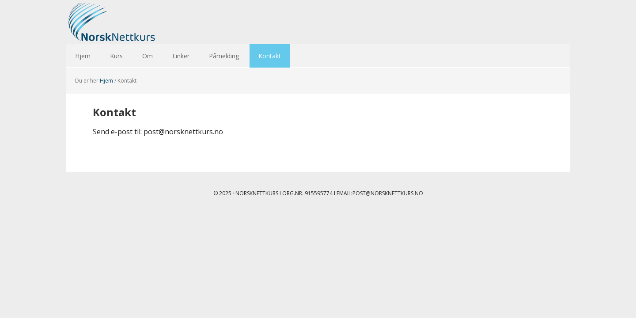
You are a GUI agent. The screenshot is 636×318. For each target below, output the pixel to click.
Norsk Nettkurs (123, 22)
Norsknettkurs (256, 193)
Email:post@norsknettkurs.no (380, 193)
